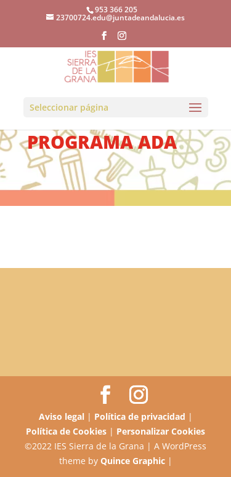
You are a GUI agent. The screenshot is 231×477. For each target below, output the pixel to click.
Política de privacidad (140, 416)
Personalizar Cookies (160, 431)
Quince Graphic (132, 461)
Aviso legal (61, 416)
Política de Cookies (66, 431)
